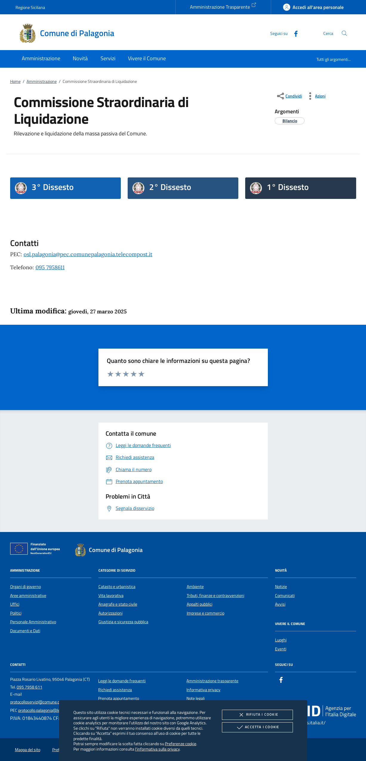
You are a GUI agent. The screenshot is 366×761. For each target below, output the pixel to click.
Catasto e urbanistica (116, 586)
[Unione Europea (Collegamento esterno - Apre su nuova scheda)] (36, 550)
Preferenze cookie (180, 743)
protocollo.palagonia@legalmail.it (47, 710)
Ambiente (195, 586)
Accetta (257, 727)
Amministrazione (42, 81)
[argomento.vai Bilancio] (289, 120)
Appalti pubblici (199, 604)
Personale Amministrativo (33, 621)
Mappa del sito (27, 749)
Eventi (280, 649)
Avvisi (280, 604)
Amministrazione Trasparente (223, 6)
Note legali (195, 698)
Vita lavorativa (110, 595)
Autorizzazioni (110, 613)
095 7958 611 (29, 687)
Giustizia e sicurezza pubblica (123, 621)
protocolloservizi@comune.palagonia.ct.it (46, 702)
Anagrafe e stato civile (117, 604)
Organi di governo (25, 586)
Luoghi (281, 640)
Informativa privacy (203, 689)
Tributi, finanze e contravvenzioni (215, 595)
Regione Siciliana (30, 7)
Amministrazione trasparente (212, 681)
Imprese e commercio (205, 613)
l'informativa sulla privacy (157, 749)
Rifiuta (257, 715)
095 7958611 (50, 267)
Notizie (281, 586)
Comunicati (285, 595)
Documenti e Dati (25, 630)
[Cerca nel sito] (344, 33)
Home (15, 81)
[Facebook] (293, 33)
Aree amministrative (28, 595)
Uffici (14, 604)
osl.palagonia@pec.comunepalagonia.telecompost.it (88, 254)
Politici (15, 613)
